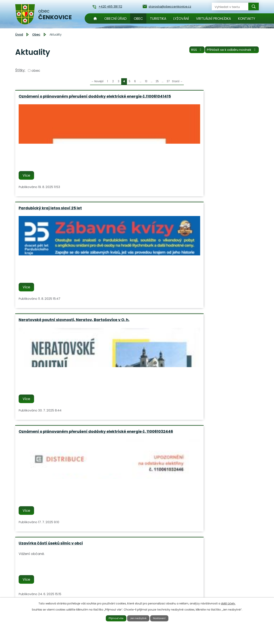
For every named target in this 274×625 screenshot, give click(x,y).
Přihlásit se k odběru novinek (230, 51)
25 (157, 81)
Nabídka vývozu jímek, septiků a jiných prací (50, 336)
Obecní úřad (115, 18)
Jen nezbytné (139, 618)
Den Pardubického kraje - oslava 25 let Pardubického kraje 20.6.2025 (218, 336)
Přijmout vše (112, 618)
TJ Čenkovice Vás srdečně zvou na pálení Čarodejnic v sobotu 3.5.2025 (53, 451)
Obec (138, 18)
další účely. (228, 603)
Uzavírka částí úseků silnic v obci (133, 215)
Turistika (158, 18)
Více (27, 181)
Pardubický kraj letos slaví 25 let (133, 96)
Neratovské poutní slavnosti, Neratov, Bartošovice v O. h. (212, 99)
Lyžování (181, 18)
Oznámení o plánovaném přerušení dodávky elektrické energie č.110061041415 (53, 101)
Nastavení (163, 618)
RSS (191, 51)
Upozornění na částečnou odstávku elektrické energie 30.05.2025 (136, 336)
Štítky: (20, 70)
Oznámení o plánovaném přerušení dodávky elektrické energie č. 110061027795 (218, 220)
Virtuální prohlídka (213, 18)
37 (168, 81)
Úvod (95, 18)
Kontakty (246, 18)
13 (146, 81)
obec (35, 70)
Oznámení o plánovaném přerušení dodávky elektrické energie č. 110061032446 (53, 220)
